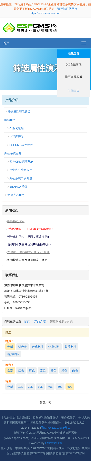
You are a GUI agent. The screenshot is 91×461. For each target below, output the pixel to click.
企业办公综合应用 (20, 170)
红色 (21, 370)
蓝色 (43, 370)
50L (60, 386)
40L (50, 386)
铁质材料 (70, 346)
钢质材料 (54, 346)
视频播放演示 (15, 221)
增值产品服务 (16, 195)
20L (30, 386)
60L (70, 386)
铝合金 (22, 346)
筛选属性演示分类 (19, 111)
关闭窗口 (73, 90)
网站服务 (10, 120)
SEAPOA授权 (18, 186)
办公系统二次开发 (20, 178)
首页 (6, 43)
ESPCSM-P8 (53, 443)
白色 (75, 370)
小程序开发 (16, 136)
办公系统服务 (12, 153)
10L (20, 386)
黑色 (53, 370)
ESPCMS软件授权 (21, 145)
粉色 (64, 370)
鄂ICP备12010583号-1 (55, 427)
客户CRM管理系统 (21, 161)
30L (40, 386)
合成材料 (37, 346)
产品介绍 (40, 321)
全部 (10, 346)
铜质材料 (13, 354)
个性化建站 (16, 128)
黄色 (32, 370)
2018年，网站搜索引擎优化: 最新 (28, 252)
